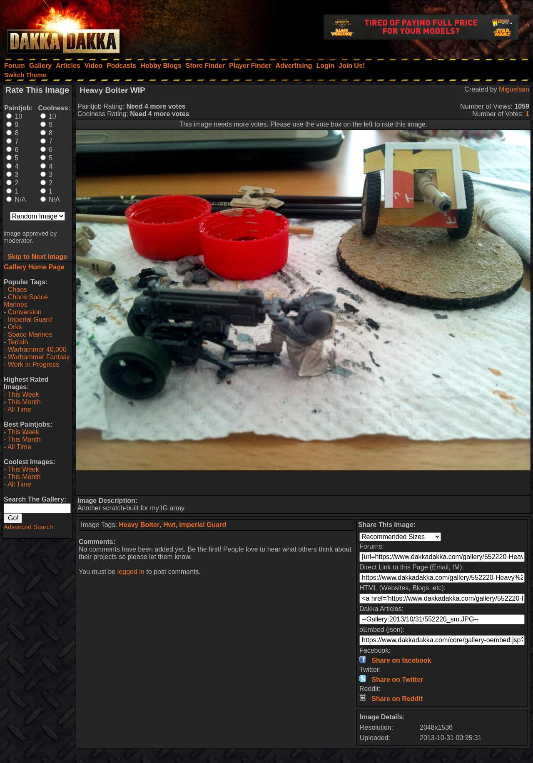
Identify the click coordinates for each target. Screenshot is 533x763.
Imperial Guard (30, 319)
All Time (19, 409)
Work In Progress (33, 364)
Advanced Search (28, 526)
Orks (15, 327)
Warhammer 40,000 (37, 349)
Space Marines (30, 334)
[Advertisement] (303, 482)
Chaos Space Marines (26, 300)
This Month (23, 401)
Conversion (25, 312)
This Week (23, 394)
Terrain (17, 341)
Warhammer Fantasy (39, 356)
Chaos (17, 289)
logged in (130, 571)
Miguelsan (514, 89)
